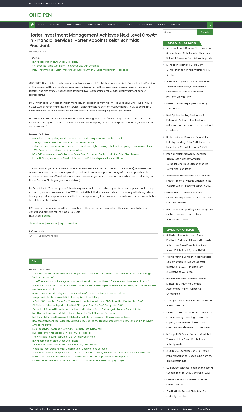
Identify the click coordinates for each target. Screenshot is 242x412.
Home (41, 24)
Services (175, 24)
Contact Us (188, 408)
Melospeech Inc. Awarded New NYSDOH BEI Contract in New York (67, 328)
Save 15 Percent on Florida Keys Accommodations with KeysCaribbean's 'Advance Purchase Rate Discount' (90, 281)
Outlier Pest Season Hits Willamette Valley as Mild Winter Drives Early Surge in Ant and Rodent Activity (87, 309)
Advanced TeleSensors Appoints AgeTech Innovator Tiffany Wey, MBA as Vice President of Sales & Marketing (91, 352)
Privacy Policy (204, 408)
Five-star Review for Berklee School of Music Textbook (61, 332)
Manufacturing (74, 24)
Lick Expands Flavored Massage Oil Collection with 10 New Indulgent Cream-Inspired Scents (82, 316)
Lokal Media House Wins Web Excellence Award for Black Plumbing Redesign (73, 312)
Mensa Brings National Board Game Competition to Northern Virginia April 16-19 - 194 (188, 69)
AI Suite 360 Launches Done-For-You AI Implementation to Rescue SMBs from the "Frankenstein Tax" (87, 301)
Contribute (173, 408)
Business (54, 24)
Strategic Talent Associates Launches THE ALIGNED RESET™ (64, 142)
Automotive (95, 24)
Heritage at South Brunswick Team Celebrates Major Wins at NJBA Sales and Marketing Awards (188, 197)
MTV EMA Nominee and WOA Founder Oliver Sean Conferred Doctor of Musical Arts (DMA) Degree (85, 154)
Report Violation (68, 223)
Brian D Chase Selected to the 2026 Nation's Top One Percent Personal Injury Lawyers (79, 360)
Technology (144, 24)
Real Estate (114, 24)
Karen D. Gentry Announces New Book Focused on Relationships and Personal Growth (78, 158)
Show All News (36, 223)
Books (161, 24)
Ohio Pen (40, 15)
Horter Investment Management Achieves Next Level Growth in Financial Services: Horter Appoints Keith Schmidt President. (86, 40)
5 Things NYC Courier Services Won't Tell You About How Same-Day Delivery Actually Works (188, 339)
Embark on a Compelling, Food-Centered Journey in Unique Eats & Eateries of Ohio (77, 138)
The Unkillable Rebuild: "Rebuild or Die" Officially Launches (63, 336)
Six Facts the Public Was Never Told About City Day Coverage (65, 65)
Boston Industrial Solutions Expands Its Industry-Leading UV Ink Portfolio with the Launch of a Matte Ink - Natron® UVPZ (188, 142)
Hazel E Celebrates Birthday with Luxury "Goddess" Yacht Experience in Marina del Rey (78, 293)
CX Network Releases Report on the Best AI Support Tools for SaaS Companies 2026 (77, 305)
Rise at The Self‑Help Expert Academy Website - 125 (186, 106)
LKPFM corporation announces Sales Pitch (55, 61)
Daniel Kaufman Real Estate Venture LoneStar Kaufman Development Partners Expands (80, 69)
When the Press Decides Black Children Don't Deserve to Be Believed (69, 348)
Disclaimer (52, 223)
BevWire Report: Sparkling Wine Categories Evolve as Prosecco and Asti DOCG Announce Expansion (189, 214)
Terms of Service (155, 408)
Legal (129, 24)
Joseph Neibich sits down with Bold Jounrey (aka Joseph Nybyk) (67, 297)
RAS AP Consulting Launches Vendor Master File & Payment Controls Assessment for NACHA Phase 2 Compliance (186, 286)
